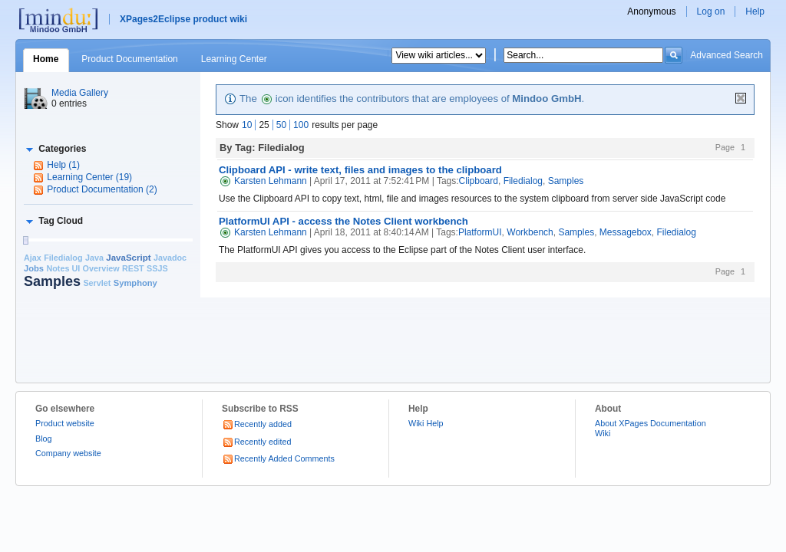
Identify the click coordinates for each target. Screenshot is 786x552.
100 (301, 125)
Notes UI (63, 268)
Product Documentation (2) (102, 189)
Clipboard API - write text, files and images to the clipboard (360, 170)
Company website (68, 453)
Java (94, 257)
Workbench (530, 232)
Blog (43, 438)
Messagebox (625, 232)
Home (45, 59)
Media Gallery (79, 92)
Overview (101, 268)
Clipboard (478, 181)
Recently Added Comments (278, 458)
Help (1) (63, 164)
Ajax (32, 257)
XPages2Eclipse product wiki (183, 19)
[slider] (25, 240)
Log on (711, 11)
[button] (55, 148)
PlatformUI (480, 232)
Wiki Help (426, 423)
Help (755, 11)
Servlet (97, 283)
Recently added (257, 424)
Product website (64, 423)
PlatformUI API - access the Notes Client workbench (343, 221)
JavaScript (128, 257)
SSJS (157, 268)
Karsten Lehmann (263, 181)
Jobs (34, 268)
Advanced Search (726, 55)
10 (247, 125)
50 (281, 125)
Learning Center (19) (89, 177)
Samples (52, 281)
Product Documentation (129, 59)
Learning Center (234, 59)
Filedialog (63, 257)
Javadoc (170, 257)
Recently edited (256, 441)
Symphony (135, 283)
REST (133, 268)
